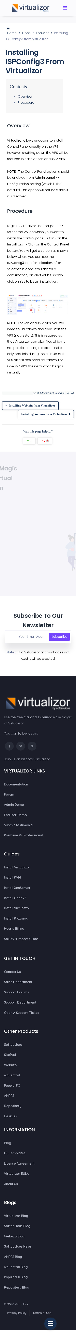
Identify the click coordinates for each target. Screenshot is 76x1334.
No (45, 440)
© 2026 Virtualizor (16, 1304)
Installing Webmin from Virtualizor (32, 405)
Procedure (26, 102)
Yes (29, 441)
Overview (25, 96)
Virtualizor (42, 759)
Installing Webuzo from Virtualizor (44, 414)
